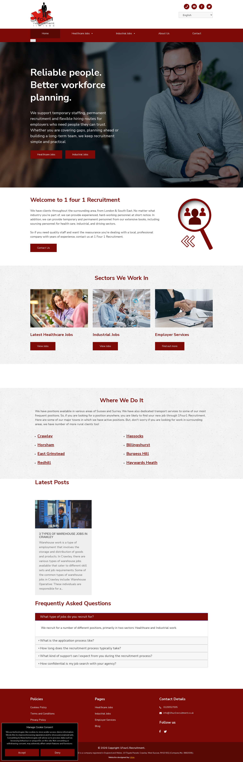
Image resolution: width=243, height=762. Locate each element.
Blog (97, 726)
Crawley (45, 436)
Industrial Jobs (126, 33)
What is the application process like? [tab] (65, 640)
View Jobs (43, 346)
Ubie (132, 757)
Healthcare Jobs (82, 33)
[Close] (33, 40)
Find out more (169, 346)
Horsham (45, 444)
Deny (57, 752)
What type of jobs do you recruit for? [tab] (65, 617)
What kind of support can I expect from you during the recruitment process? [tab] (94, 656)
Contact (196, 33)
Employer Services (105, 720)
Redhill (44, 462)
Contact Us (43, 248)
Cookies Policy (38, 707)
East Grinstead (51, 453)
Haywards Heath (141, 462)
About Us (163, 33)
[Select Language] (196, 15)
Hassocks (134, 436)
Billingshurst (138, 444)
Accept (22, 752)
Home (45, 33)
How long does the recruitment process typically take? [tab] (79, 648)
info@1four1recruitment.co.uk (178, 712)
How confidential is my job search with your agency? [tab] (76, 663)
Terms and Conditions (42, 713)
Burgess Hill (137, 453)
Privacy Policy (38, 720)
